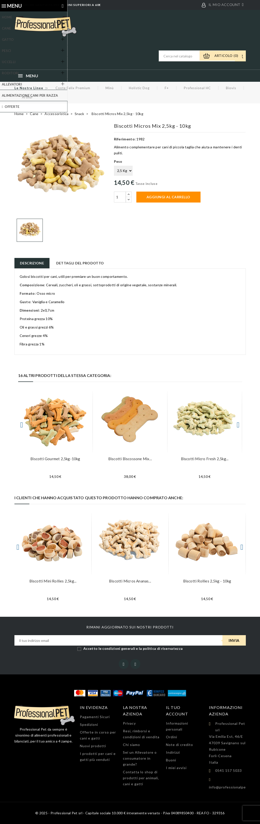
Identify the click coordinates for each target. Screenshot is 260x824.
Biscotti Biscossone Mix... (130, 458)
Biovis (231, 88)
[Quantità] (120, 197)
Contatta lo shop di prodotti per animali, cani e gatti (141, 778)
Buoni (171, 760)
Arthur (27, 97)
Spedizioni (89, 724)
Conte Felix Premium (72, 88)
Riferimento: (125, 139)
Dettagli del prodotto (80, 263)
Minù (109, 88)
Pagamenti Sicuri (95, 717)
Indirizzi (173, 752)
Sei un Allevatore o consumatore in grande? (140, 758)
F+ (167, 88)
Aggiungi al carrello (168, 197)
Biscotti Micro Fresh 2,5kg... (205, 458)
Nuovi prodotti (93, 746)
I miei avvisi (176, 768)
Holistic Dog (139, 88)
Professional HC (197, 88)
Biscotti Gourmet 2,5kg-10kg (55, 458)
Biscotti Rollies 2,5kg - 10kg (207, 581)
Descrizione (32, 263)
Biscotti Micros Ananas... (130, 581)
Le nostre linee (28, 88)
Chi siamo (131, 744)
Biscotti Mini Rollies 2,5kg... (53, 581)
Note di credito (179, 744)
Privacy (129, 723)
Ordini (171, 737)
